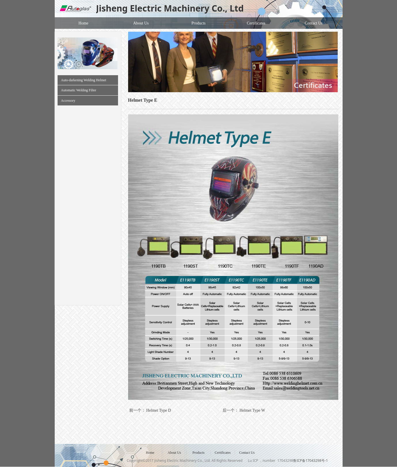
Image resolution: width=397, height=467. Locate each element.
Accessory (68, 101)
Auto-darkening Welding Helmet (83, 80)
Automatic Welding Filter (78, 90)
